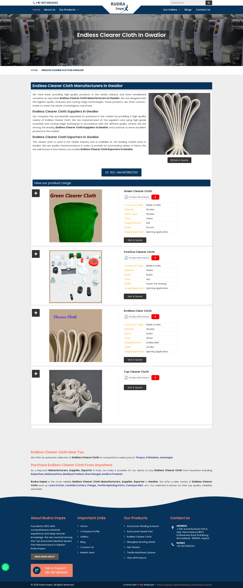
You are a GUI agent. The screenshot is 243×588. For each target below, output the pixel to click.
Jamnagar (166, 457)
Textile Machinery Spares (141, 552)
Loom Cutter (56, 485)
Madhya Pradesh (73, 474)
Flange (91, 485)
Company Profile (90, 531)
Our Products (69, 9)
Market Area (87, 552)
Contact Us (203, 9)
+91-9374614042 (45, 3)
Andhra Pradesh (112, 474)
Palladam (152, 457)
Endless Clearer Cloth (139, 536)
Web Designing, (164, 584)
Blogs (188, 9)
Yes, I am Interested (122, 172)
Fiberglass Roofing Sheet (141, 542)
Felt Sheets (133, 547)
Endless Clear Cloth (138, 311)
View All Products (136, 557)
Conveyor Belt (134, 485)
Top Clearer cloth (136, 372)
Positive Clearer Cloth (139, 252)
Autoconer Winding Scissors (143, 526)
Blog (82, 542)
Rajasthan (37, 474)
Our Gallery (171, 9)
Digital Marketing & (182, 584)
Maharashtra (53, 474)
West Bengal (93, 474)
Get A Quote (179, 160)
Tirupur (140, 457)
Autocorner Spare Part (140, 531)
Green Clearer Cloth (138, 191)
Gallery (84, 536)
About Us (49, 9)
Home (36, 9)
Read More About (45, 556)
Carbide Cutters (75, 485)
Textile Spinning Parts (110, 485)
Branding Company (202, 584)
